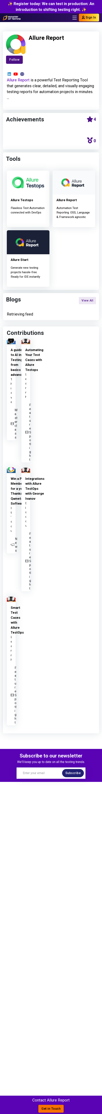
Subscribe (73, 773)
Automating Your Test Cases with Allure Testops (34, 360)
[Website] (22, 74)
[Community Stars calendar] (91, 119)
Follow (14, 59)
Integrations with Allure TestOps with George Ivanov (34, 489)
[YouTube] (15, 74)
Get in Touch (51, 1108)
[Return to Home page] (12, 17)
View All (87, 300)
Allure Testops (22, 200)
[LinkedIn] (9, 74)
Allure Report (18, 80)
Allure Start (19, 260)
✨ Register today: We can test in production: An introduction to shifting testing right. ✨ (51, 6)
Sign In (89, 17)
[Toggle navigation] (74, 17)
